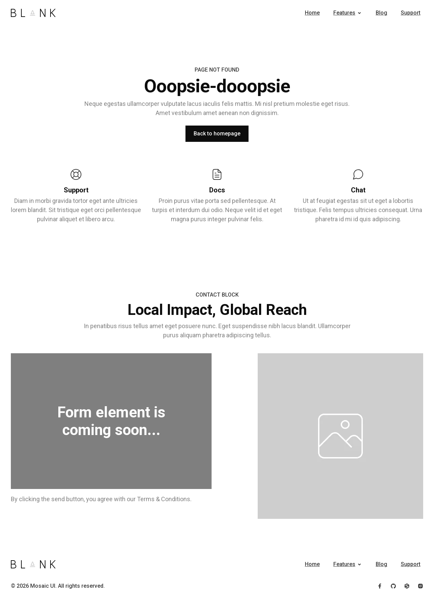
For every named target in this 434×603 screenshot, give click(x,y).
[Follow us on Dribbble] (407, 586)
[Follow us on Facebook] (379, 586)
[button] (348, 13)
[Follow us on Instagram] (420, 586)
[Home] (33, 13)
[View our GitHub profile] (393, 586)
